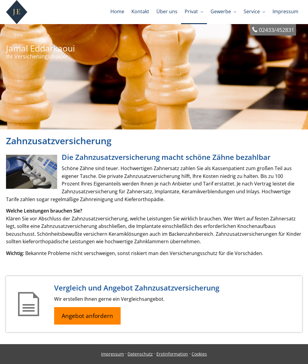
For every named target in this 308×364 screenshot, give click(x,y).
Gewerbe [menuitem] (221, 11)
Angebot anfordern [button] (87, 316)
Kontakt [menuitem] (140, 11)
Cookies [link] (199, 354)
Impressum (112, 354)
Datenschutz (140, 354)
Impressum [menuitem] (285, 11)
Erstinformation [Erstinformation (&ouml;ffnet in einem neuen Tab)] (172, 354)
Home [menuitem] (117, 11)
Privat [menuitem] (191, 11)
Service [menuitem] (252, 11)
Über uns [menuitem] (166, 11)
